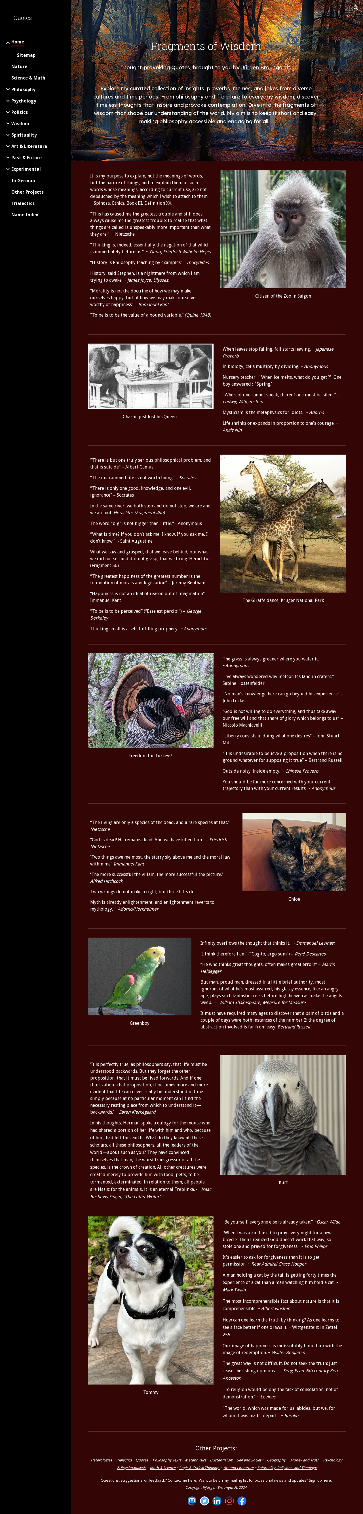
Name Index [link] (24, 215)
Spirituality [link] (24, 135)
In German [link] (23, 180)
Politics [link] (19, 112)
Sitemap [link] (26, 55)
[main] (206, 57)
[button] (356, 8)
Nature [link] (19, 66)
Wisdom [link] (20, 123)
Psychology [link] (23, 101)
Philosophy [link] (23, 89)
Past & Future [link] (26, 157)
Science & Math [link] (28, 78)
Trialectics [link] (23, 203)
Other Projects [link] (27, 192)
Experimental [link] (26, 169)
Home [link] (17, 42)
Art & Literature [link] (29, 146)
